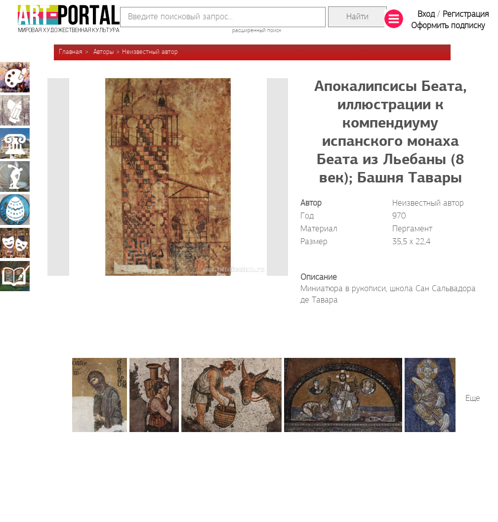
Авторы (103, 52)
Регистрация (466, 14)
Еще (472, 398)
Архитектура (15, 143)
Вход (426, 14)
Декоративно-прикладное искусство (15, 209)
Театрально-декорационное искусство (15, 242)
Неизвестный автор (150, 52)
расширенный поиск (256, 31)
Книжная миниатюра (15, 276)
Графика (15, 110)
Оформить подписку (448, 26)
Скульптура (15, 176)
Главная (71, 52)
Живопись (15, 77)
